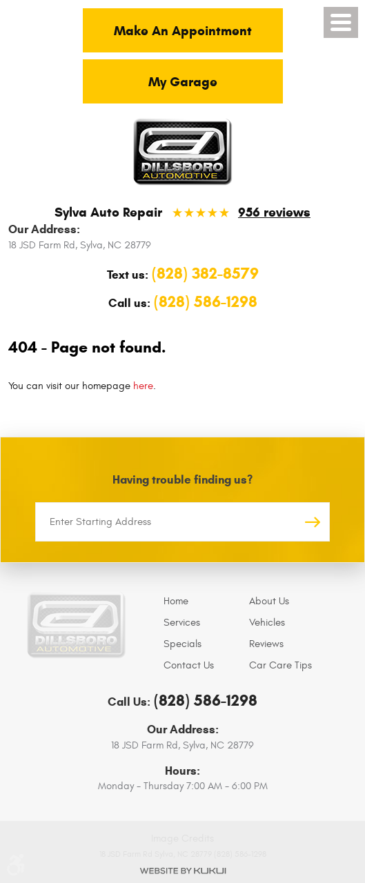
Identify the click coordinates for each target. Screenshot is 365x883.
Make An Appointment (183, 31)
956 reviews (274, 212)
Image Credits (182, 838)
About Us (269, 601)
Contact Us (189, 665)
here (143, 386)
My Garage (182, 82)
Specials (182, 644)
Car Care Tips (280, 665)
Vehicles (267, 622)
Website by (183, 871)
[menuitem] (203, 601)
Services (182, 622)
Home (176, 601)
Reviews (266, 644)
